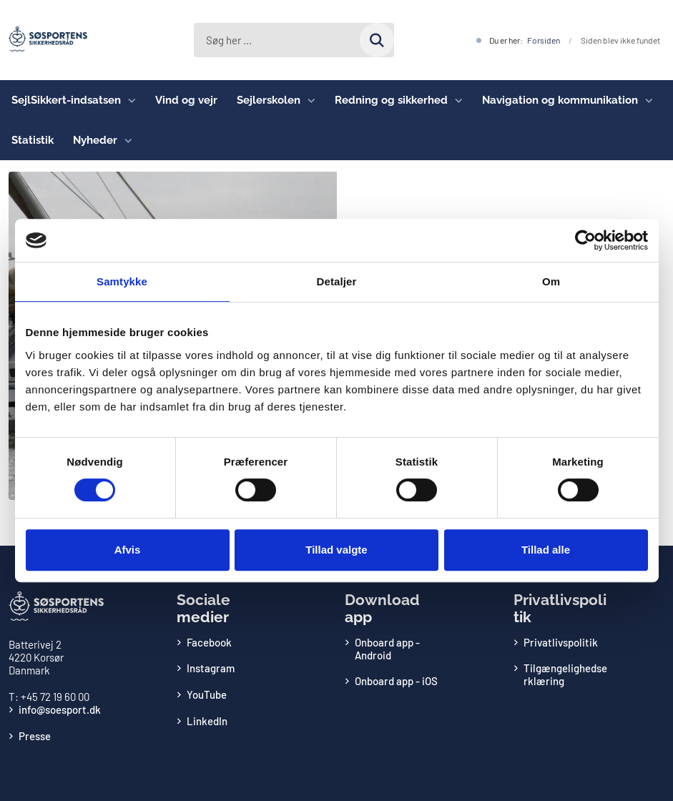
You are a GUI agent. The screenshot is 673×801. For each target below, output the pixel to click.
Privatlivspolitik (561, 642)
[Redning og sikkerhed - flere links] (455, 100)
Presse (35, 735)
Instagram (211, 668)
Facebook (209, 642)
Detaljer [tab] (337, 281)
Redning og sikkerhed (391, 100)
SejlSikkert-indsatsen (66, 100)
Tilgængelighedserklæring (565, 674)
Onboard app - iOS (396, 680)
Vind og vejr (186, 100)
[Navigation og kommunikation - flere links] (645, 100)
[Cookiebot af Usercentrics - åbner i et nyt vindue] (585, 240)
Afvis (127, 550)
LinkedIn (207, 720)
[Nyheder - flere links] (124, 140)
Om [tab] (551, 281)
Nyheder (95, 140)
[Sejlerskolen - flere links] (307, 100)
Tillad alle (545, 550)
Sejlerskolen (268, 100)
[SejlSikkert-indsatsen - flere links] (128, 100)
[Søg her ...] (294, 40)
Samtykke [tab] (122, 281)
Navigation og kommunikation (560, 100)
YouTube (207, 694)
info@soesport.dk (60, 709)
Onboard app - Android (387, 649)
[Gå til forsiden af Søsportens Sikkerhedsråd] (43, 40)
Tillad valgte (336, 550)
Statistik (32, 140)
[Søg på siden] (377, 40)
